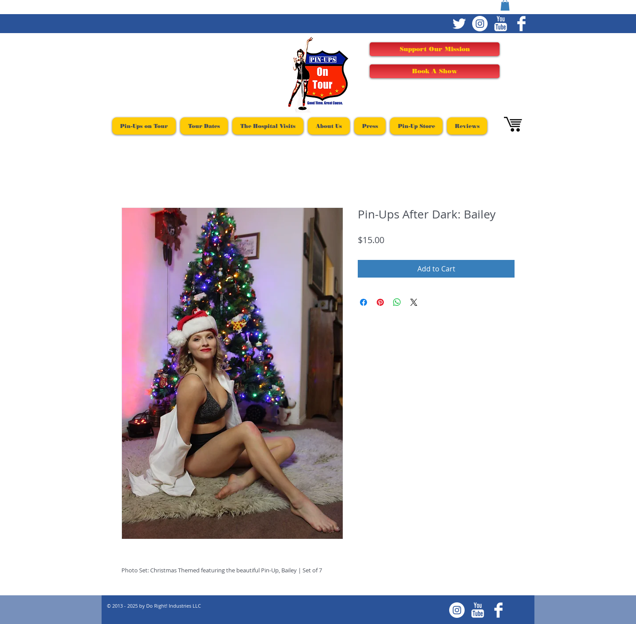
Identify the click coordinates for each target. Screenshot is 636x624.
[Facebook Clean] (521, 23)
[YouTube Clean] (500, 23)
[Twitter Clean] (459, 23)
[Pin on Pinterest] (380, 302)
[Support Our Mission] (435, 49)
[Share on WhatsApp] (397, 302)
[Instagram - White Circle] (480, 23)
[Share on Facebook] (363, 302)
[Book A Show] (435, 71)
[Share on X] (414, 302)
